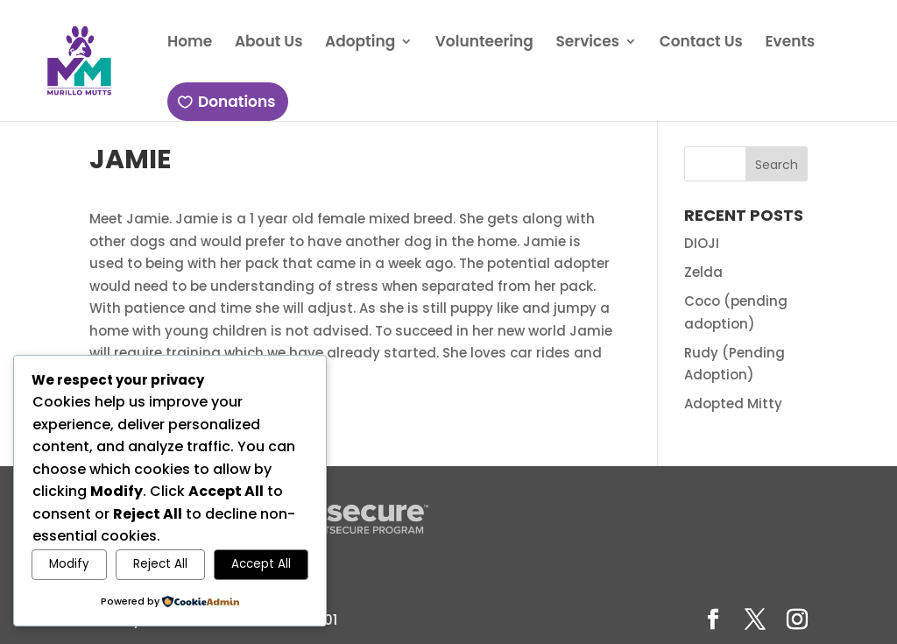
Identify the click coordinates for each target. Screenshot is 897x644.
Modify (69, 564)
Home (188, 43)
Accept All (261, 564)
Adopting (358, 43)
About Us (267, 43)
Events (788, 43)
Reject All (160, 564)
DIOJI (701, 243)
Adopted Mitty (733, 403)
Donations (234, 101)
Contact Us (698, 43)
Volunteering (483, 43)
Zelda (703, 272)
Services (586, 43)
